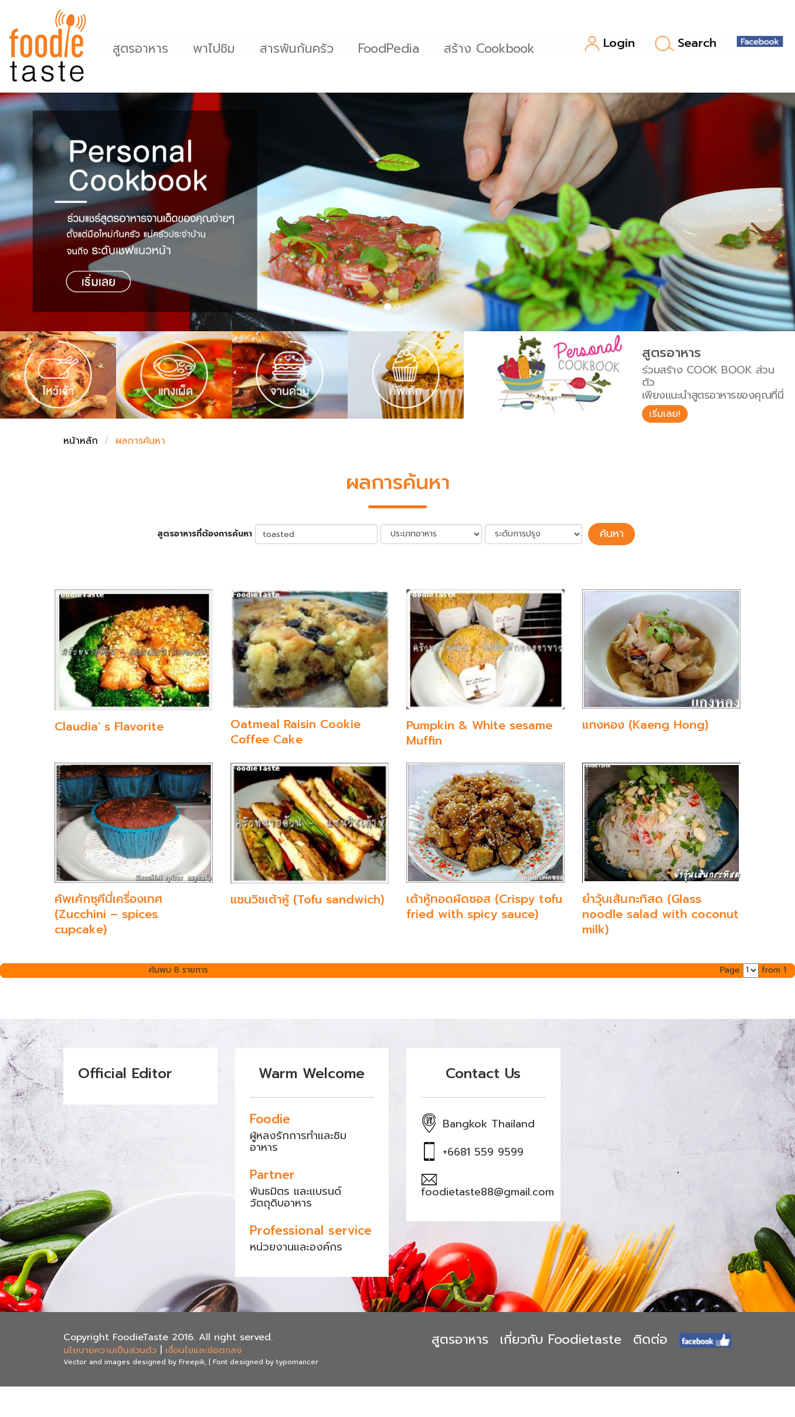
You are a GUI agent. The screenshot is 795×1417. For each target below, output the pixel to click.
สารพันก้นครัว (300, 47)
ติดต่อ (650, 1340)
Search (685, 43)
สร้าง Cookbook (492, 47)
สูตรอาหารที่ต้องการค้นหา (210, 536)
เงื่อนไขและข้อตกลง (203, 1351)
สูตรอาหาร (144, 47)
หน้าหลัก (80, 444)
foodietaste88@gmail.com (487, 1193)
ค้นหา (611, 536)
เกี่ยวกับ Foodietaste (560, 1340)
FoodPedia (392, 47)
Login (609, 44)
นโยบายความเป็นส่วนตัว (110, 1351)
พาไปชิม (217, 47)
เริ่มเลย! (668, 415)
